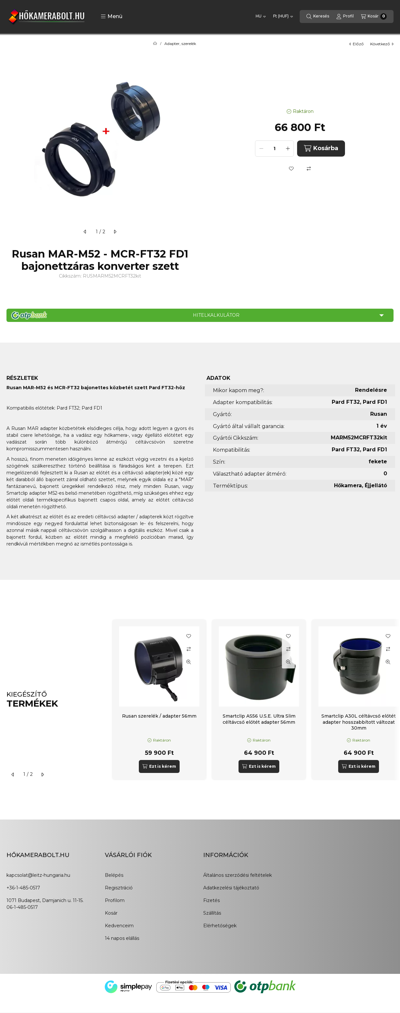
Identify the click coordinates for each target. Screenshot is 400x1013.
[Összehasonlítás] (308, 168)
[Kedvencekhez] (291, 168)
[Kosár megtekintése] (374, 16)
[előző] (85, 231)
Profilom (115, 900)
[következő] (114, 231)
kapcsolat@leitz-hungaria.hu (38, 875)
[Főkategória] (155, 43)
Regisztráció (119, 888)
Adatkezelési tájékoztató (231, 888)
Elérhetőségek (220, 926)
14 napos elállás (122, 938)
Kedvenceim (119, 926)
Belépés (114, 875)
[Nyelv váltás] (260, 16)
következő (382, 43)
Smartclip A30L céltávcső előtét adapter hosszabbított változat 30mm (358, 722)
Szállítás (212, 913)
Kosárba (321, 148)
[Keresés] (317, 16)
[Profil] (345, 16)
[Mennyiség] (274, 148)
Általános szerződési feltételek (237, 875)
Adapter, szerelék (180, 43)
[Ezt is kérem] (159, 766)
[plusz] (287, 148)
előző (356, 43)
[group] (253, 699)
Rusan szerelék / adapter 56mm (159, 716)
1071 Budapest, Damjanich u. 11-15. (44, 900)
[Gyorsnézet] (188, 661)
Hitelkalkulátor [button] (216, 315)
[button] (111, 16)
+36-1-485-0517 (23, 888)
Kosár (111, 913)
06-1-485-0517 (22, 907)
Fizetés (211, 900)
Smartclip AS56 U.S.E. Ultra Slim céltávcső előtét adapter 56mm (259, 719)
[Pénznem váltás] (283, 16)
